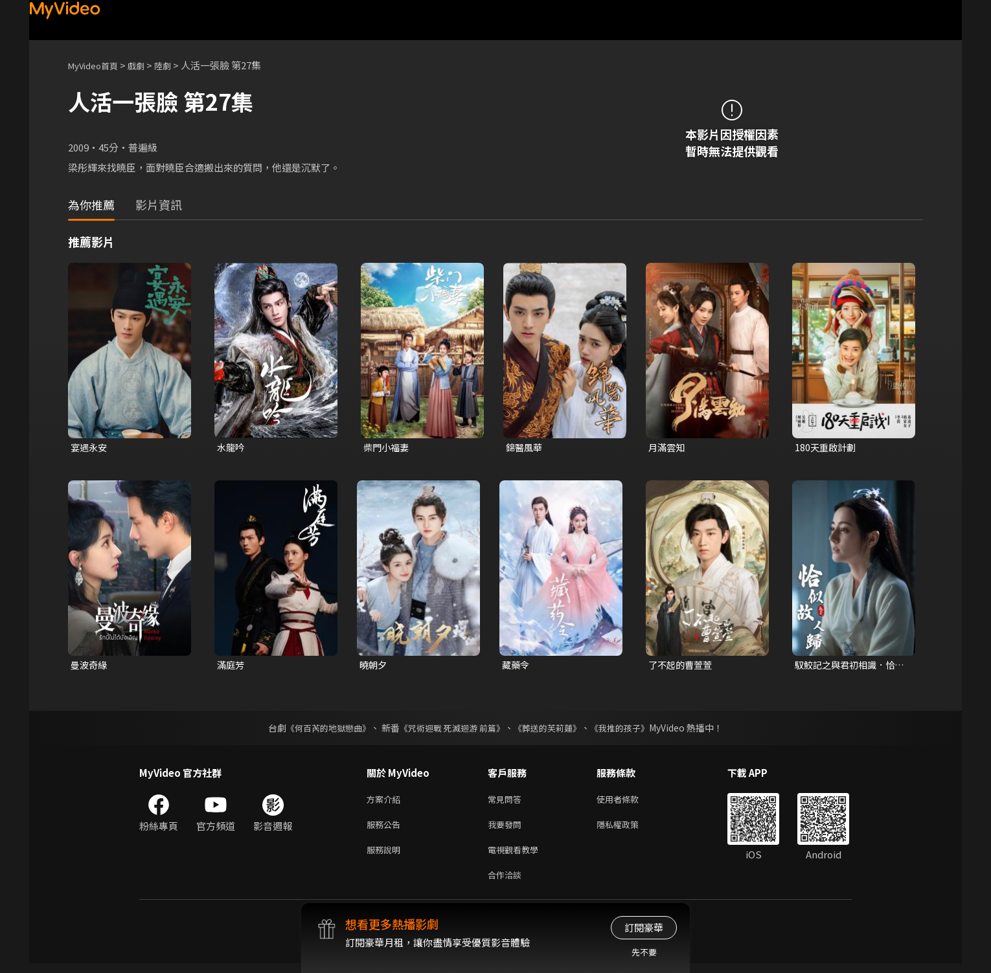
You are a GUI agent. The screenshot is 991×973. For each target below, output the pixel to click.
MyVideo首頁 (97, 65)
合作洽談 (507, 883)
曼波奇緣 (90, 666)
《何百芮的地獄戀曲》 (320, 729)
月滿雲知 (667, 447)
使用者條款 (628, 802)
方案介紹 (386, 802)
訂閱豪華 (643, 927)
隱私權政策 (628, 829)
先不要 (644, 952)
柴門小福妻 (387, 447)
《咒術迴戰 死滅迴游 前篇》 (450, 729)
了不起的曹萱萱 (682, 666)
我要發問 (507, 829)
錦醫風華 (525, 447)
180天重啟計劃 (827, 447)
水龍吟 (231, 447)
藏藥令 (516, 666)
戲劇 (146, 65)
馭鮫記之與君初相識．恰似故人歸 (848, 667)
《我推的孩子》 (629, 729)
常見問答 (507, 802)
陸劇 (175, 65)
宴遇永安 (90, 447)
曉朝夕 (374, 666)
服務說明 (386, 856)
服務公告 (386, 829)
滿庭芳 (231, 666)
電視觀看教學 (517, 856)
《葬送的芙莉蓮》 (552, 729)
